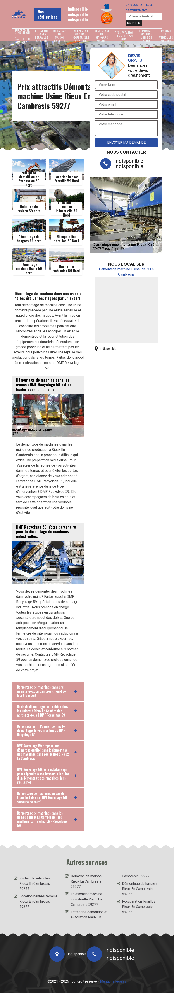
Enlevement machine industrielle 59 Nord (80, 35)
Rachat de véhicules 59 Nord (166, 35)
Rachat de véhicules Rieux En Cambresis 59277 (34, 883)
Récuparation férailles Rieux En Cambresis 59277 (138, 906)
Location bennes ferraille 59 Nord (41, 35)
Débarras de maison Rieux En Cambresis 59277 (86, 881)
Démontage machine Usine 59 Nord (146, 35)
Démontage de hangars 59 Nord (102, 35)
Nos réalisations (47, 14)
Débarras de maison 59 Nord (59, 35)
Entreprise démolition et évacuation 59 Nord (22, 35)
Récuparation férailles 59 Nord (124, 35)
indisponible (78, 9)
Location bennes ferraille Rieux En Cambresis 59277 (38, 901)
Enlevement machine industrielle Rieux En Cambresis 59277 (86, 899)
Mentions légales (113, 981)
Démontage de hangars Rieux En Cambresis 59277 (139, 888)
